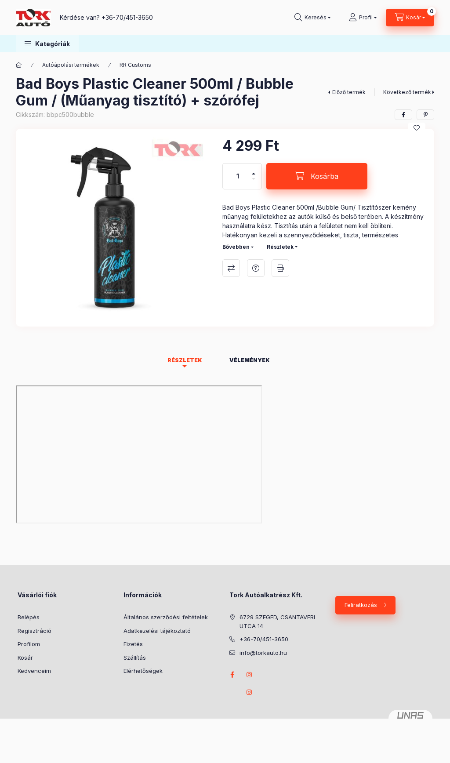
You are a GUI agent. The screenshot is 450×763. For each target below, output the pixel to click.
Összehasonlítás (231, 268)
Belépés (29, 617)
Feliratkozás (361, 604)
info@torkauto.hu (263, 652)
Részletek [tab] (184, 360)
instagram (249, 674)
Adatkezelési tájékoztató (157, 630)
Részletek (280, 246)
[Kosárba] (316, 176)
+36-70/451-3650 (127, 17)
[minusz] (253, 182)
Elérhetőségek (143, 670)
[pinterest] (425, 114)
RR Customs (135, 65)
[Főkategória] (19, 65)
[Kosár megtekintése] (410, 17)
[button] (47, 43)
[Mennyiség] (238, 176)
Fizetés (133, 643)
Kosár (25, 657)
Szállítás (134, 657)
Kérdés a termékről (256, 268)
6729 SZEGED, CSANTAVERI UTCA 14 (277, 621)
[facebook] (403, 114)
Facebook (232, 674)
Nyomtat (280, 268)
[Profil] (363, 17)
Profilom (29, 643)
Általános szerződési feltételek (165, 617)
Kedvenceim (34, 670)
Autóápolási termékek (70, 65)
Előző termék (349, 92)
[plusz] (253, 170)
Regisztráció (34, 630)
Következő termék (407, 92)
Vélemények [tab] (249, 360)
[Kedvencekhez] (416, 128)
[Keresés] (312, 17)
